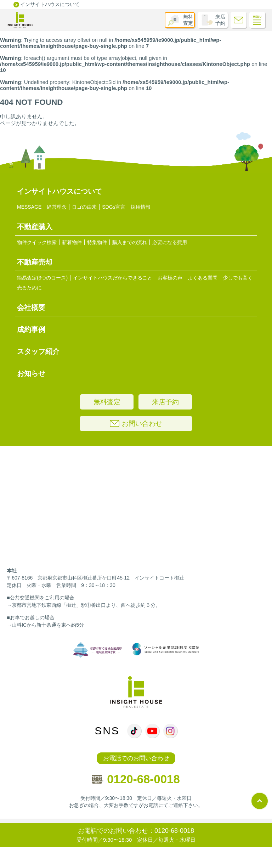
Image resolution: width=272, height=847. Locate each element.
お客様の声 (170, 278)
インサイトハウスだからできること (112, 278)
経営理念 (57, 207)
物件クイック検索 (37, 242)
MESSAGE (29, 207)
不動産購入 (34, 227)
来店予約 (220, 20)
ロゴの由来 (84, 207)
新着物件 (72, 242)
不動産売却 (34, 262)
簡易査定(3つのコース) (42, 278)
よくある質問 (202, 278)
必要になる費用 (169, 242)
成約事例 (31, 329)
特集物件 (97, 242)
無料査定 (188, 20)
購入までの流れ (129, 242)
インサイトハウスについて (50, 4)
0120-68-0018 (136, 779)
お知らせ (31, 373)
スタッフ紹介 (38, 351)
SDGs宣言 (113, 207)
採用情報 (141, 207)
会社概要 (31, 307)
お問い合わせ (136, 423)
